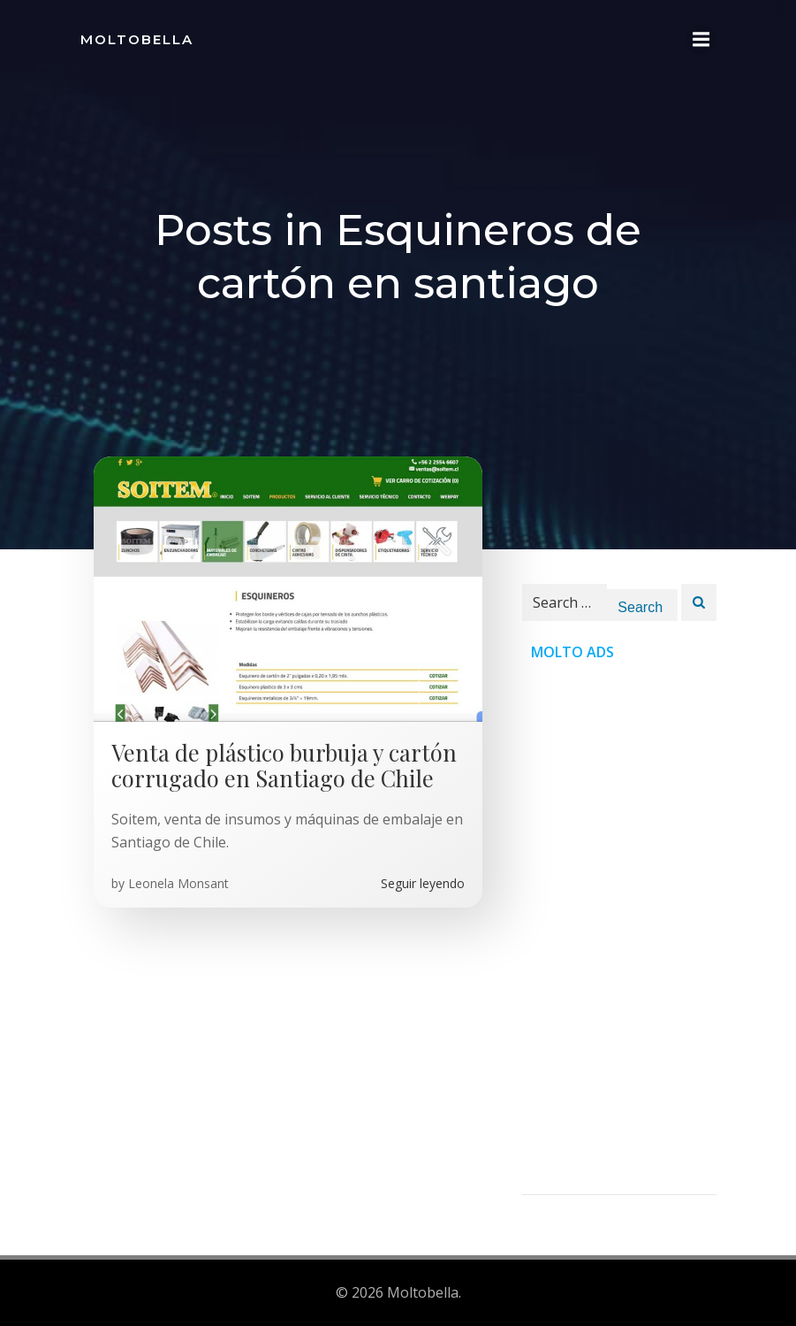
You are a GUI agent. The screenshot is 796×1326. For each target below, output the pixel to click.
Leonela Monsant (178, 883)
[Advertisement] (619, 928)
